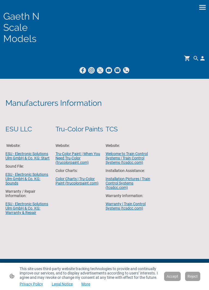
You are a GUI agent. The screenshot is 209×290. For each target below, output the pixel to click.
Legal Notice (62, 284)
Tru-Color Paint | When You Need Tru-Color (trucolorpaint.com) (78, 158)
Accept (172, 276)
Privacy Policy (31, 284)
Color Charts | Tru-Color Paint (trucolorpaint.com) (77, 181)
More (85, 284)
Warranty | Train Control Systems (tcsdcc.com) (126, 206)
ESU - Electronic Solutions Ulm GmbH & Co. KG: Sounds (26, 178)
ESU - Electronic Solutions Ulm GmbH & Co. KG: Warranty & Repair (26, 208)
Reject (193, 276)
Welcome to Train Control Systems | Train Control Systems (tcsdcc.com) (127, 158)
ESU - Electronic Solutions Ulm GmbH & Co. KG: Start (27, 156)
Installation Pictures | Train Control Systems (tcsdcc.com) (128, 183)
